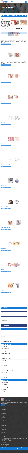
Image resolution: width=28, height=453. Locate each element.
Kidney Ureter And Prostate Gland (7, 358)
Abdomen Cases (4, 351)
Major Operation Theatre (5, 382)
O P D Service (4, 331)
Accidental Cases (4, 372)
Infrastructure (23, 447)
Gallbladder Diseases (5, 346)
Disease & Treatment (17, 447)
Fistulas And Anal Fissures (6, 367)
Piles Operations (4, 365)
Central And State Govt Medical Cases (7, 341)
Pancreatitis (4, 374)
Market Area (19, 448)
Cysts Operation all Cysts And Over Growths (8, 370)
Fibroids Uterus (4, 375)
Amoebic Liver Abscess (5, 348)
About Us (6, 447)
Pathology (3, 336)
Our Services (10, 447)
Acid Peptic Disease (5, 377)
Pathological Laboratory (5, 391)
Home (3, 447)
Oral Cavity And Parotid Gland (6, 353)
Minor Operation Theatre (5, 384)
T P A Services (4, 339)
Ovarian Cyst (4, 360)
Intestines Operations (5, 355)
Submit (6, 325)
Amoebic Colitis (4, 363)
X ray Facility (4, 389)
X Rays (3, 334)
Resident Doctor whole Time (6, 387)
